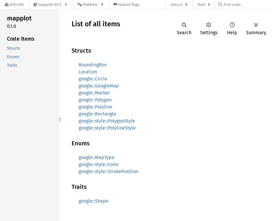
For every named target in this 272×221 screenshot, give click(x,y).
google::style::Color (99, 164)
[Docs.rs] (14, 4)
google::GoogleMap (99, 86)
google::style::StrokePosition (108, 171)
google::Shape (93, 201)
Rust (201, 4)
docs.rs (177, 4)
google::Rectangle (97, 114)
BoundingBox (93, 65)
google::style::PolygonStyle (107, 121)
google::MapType (96, 157)
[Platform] (91, 4)
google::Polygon (95, 100)
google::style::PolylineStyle (107, 128)
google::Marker (94, 93)
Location (88, 72)
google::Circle (93, 79)
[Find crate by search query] (247, 4)
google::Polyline (95, 107)
